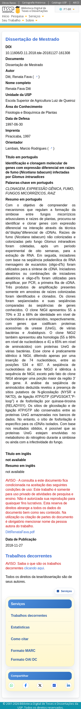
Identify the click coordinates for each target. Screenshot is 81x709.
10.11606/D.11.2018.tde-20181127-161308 (37, 53)
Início (5, 16)
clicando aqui (34, 568)
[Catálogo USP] (36, 76)
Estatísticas (20, 627)
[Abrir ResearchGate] (54, 685)
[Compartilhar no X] (40, 685)
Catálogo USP (59, 2)
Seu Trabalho (13, 20)
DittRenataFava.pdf (19, 532)
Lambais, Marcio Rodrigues (25, 148)
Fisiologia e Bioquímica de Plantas (31, 112)
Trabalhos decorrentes (29, 615)
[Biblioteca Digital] (17, 9)
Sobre (31, 20)
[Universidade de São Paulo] (8, 10)
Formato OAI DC (24, 659)
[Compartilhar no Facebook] (25, 685)
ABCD (76, 2)
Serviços (36, 16)
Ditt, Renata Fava (18, 77)
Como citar (19, 639)
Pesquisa (19, 16)
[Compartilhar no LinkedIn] (68, 685)
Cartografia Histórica (33, 2)
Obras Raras (9, 3)
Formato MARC (23, 650)
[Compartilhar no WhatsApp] (11, 685)
